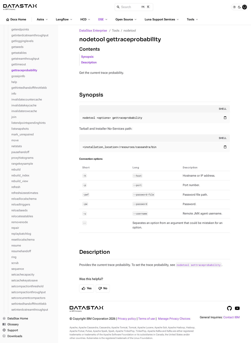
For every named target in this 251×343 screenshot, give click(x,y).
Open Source (126, 19)
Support (10, 330)
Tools (193, 19)
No (102, 288)
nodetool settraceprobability (199, 265)
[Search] (134, 7)
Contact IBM (231, 317)
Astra (42, 19)
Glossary (10, 324)
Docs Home (16, 20)
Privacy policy (127, 318)
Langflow (64, 19)
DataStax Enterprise (93, 30)
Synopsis (87, 56)
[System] (244, 7)
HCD (85, 19)
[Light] (234, 7)
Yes (87, 288)
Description (89, 62)
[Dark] (239, 7)
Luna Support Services (162, 19)
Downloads (12, 336)
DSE (103, 19)
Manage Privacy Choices (174, 318)
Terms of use (146, 318)
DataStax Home (15, 319)
